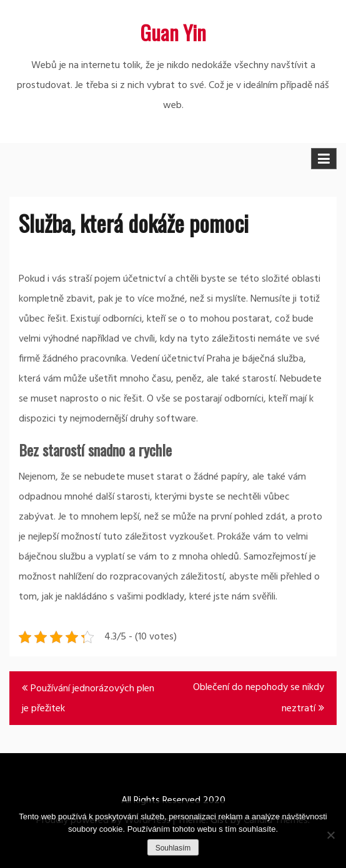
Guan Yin (173, 32)
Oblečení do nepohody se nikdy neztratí (258, 698)
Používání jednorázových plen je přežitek (88, 699)
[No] (330, 835)
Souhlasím (173, 848)
